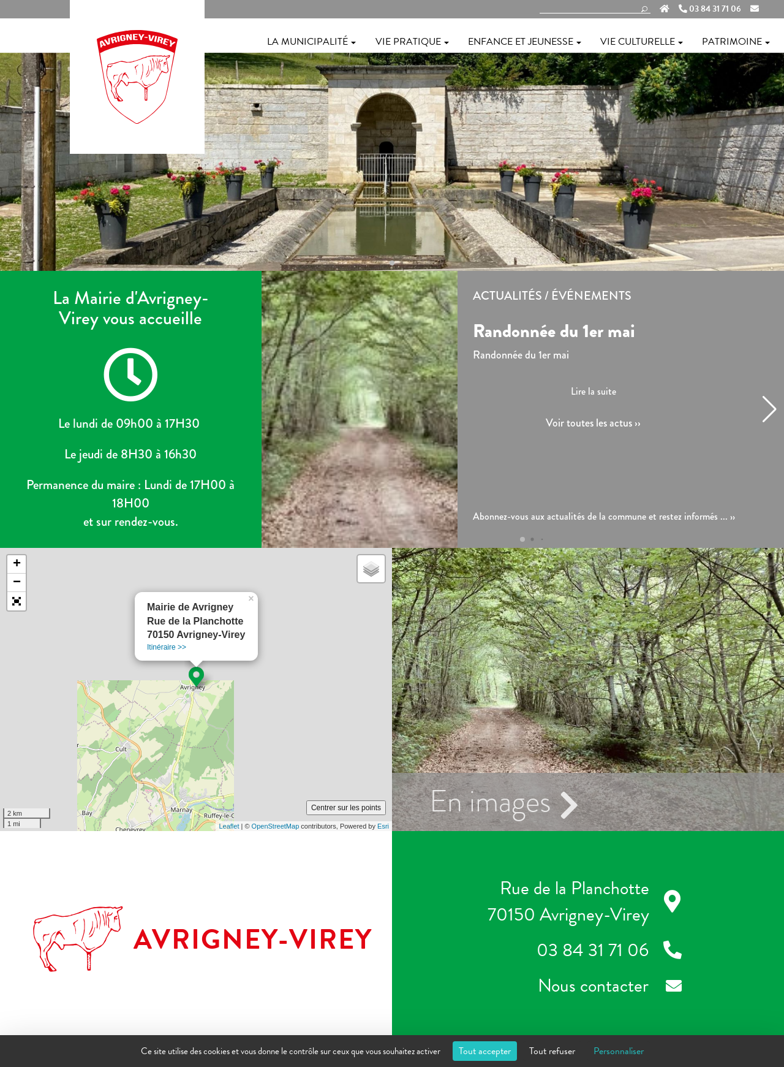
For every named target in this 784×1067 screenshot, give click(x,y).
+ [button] (17, 564)
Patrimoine (736, 41)
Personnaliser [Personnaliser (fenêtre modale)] (619, 1051)
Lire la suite (593, 391)
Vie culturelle (641, 41)
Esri (383, 826)
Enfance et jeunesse (524, 41)
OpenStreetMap (276, 826)
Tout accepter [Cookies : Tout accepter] (485, 1051)
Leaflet (229, 826)
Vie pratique (412, 41)
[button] (392, 262)
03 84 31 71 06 (710, 9)
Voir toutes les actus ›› (593, 423)
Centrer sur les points (346, 807)
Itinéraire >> (166, 647)
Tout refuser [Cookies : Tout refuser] (552, 1051)
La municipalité (311, 41)
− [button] (17, 583)
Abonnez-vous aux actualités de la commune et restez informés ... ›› (604, 516)
